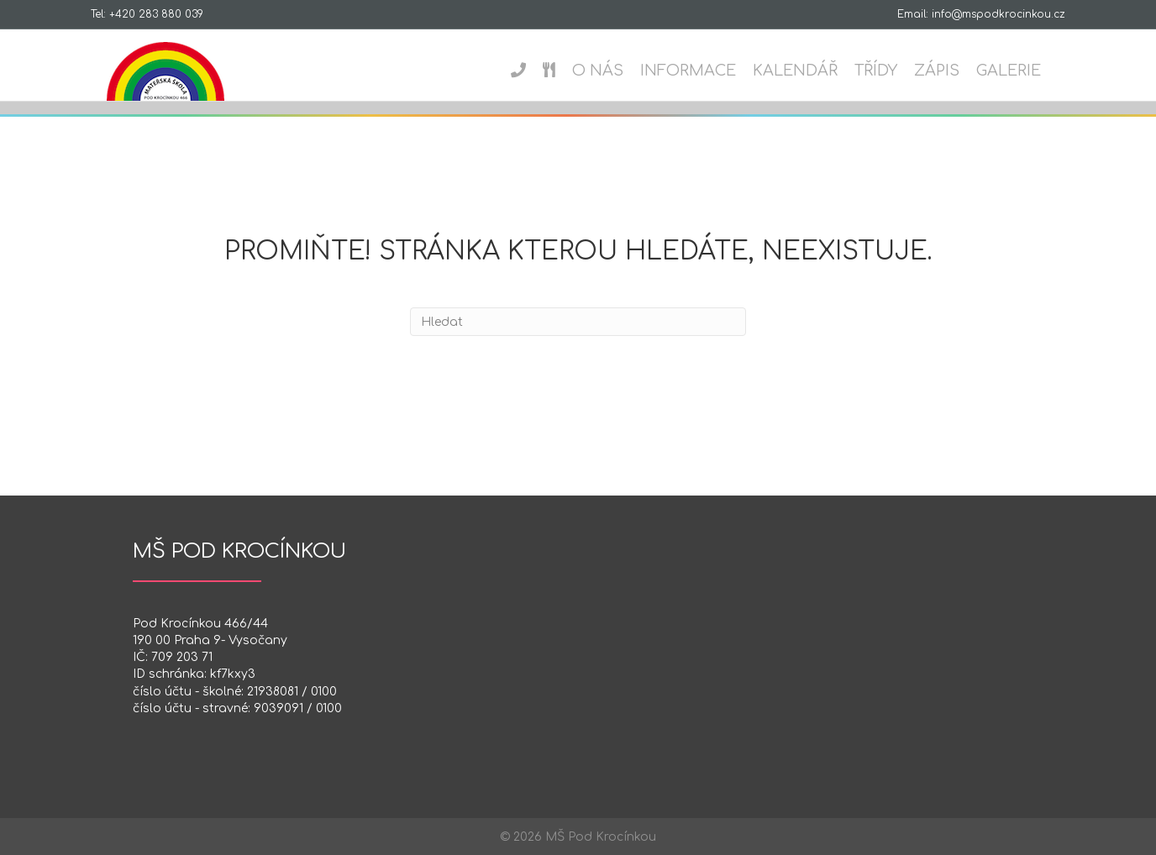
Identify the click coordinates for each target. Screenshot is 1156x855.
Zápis (952, 70)
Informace (704, 70)
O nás (613, 70)
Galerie (1024, 70)
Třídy (891, 70)
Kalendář (811, 70)
